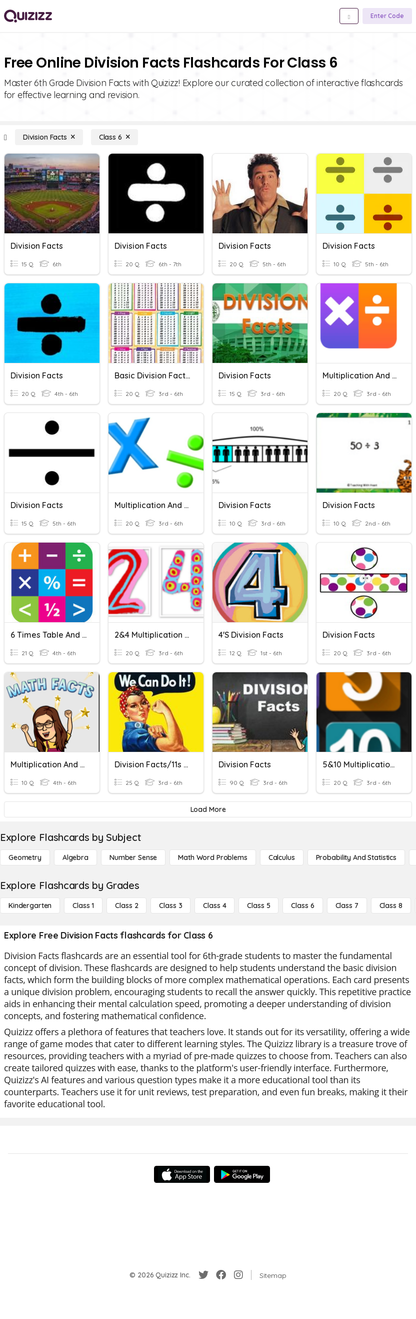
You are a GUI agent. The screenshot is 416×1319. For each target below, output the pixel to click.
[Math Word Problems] (213, 857)
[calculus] (282, 857)
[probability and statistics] (356, 857)
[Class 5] (258, 906)
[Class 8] (391, 906)
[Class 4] (214, 906)
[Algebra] (75, 857)
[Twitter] (203, 1275)
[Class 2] (126, 906)
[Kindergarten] (30, 906)
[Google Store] (242, 1174)
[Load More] (208, 809)
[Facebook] (221, 1275)
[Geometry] (25, 857)
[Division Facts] (49, 137)
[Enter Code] (387, 16)
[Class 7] (347, 906)
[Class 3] (170, 906)
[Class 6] (114, 137)
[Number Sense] (133, 857)
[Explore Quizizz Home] (28, 16)
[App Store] (182, 1174)
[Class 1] (83, 906)
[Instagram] (238, 1275)
